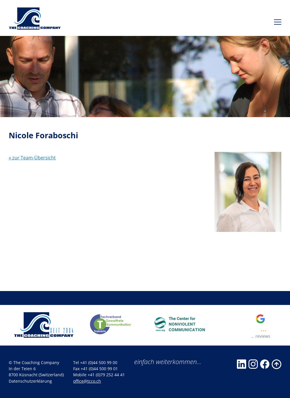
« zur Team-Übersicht (32, 158)
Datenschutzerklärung (30, 381)
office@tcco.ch (87, 381)
